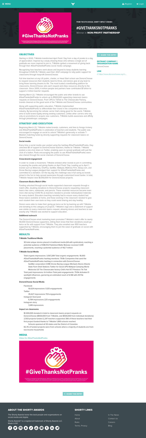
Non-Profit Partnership (103, 32)
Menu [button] (6, 4)
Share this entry (107, 55)
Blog (110, 426)
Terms (77, 426)
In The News (113, 415)
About (77, 418)
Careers (111, 422)
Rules (77, 422)
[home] (73, 4)
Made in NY (13, 423)
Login (140, 4)
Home (77, 415)
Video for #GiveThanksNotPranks (33, 338)
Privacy (84, 426)
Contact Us (113, 418)
